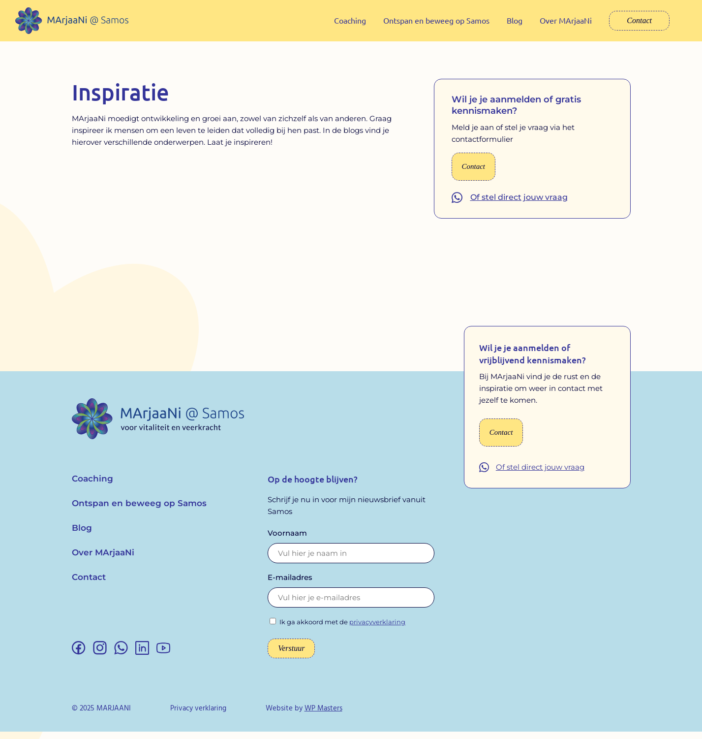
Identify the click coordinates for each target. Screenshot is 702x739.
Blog (514, 20)
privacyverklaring (377, 629)
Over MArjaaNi (566, 20)
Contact (639, 20)
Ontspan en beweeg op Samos (436, 20)
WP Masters (323, 716)
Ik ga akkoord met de (342, 629)
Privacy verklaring (198, 716)
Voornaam (287, 540)
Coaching (350, 20)
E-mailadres (290, 584)
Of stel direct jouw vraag (519, 204)
